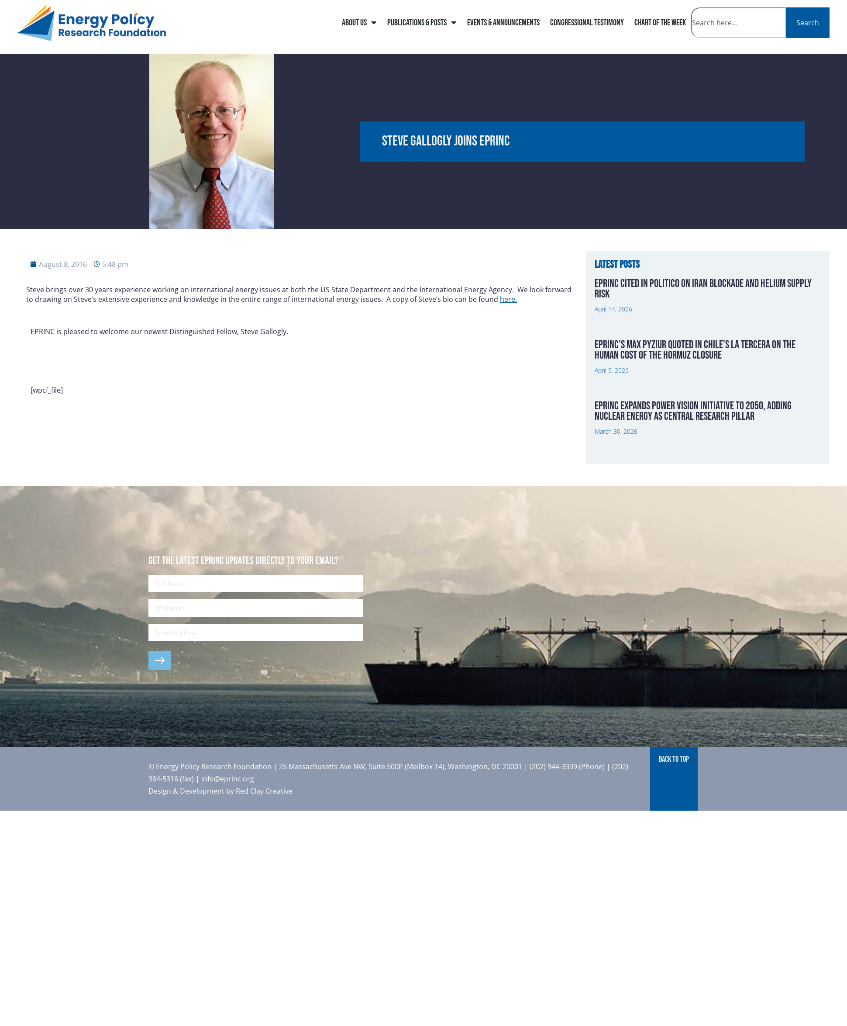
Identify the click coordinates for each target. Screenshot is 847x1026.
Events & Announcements (503, 22)
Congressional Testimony (587, 22)
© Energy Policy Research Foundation (210, 766)
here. (508, 299)
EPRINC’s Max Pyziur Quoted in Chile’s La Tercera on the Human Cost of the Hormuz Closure (695, 350)
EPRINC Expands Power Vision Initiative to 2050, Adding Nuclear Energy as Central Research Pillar (693, 411)
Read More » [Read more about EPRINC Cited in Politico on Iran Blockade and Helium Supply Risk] (609, 329)
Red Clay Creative (264, 791)
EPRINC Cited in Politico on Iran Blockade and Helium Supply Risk (703, 289)
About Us (359, 23)
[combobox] (738, 22)
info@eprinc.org (227, 779)
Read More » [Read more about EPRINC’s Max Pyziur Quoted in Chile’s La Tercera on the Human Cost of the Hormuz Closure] (609, 390)
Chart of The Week (660, 22)
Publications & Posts (422, 23)
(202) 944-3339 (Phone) (567, 766)
